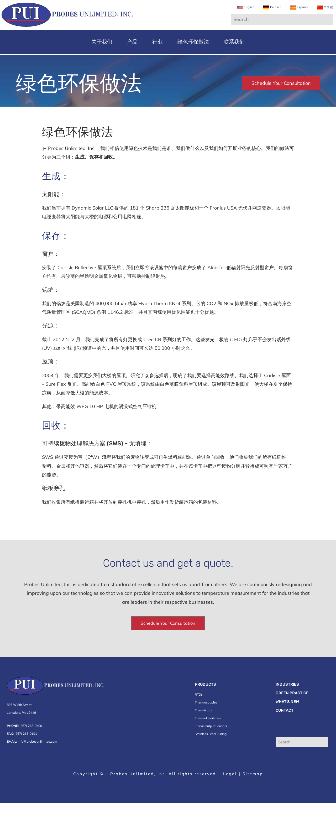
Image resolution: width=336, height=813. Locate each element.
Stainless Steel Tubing (211, 744)
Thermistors (203, 720)
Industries (287, 694)
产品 (132, 51)
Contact (284, 720)
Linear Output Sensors (211, 736)
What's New (287, 712)
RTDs (199, 705)
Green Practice (292, 703)
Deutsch (265, 12)
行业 (157, 51)
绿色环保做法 (193, 51)
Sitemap (253, 783)
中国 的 (319, 12)
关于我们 (101, 51)
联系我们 (234, 51)
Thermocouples (206, 713)
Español (293, 12)
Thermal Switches (208, 728)
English (239, 12)
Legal (230, 783)
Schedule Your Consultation (281, 93)
